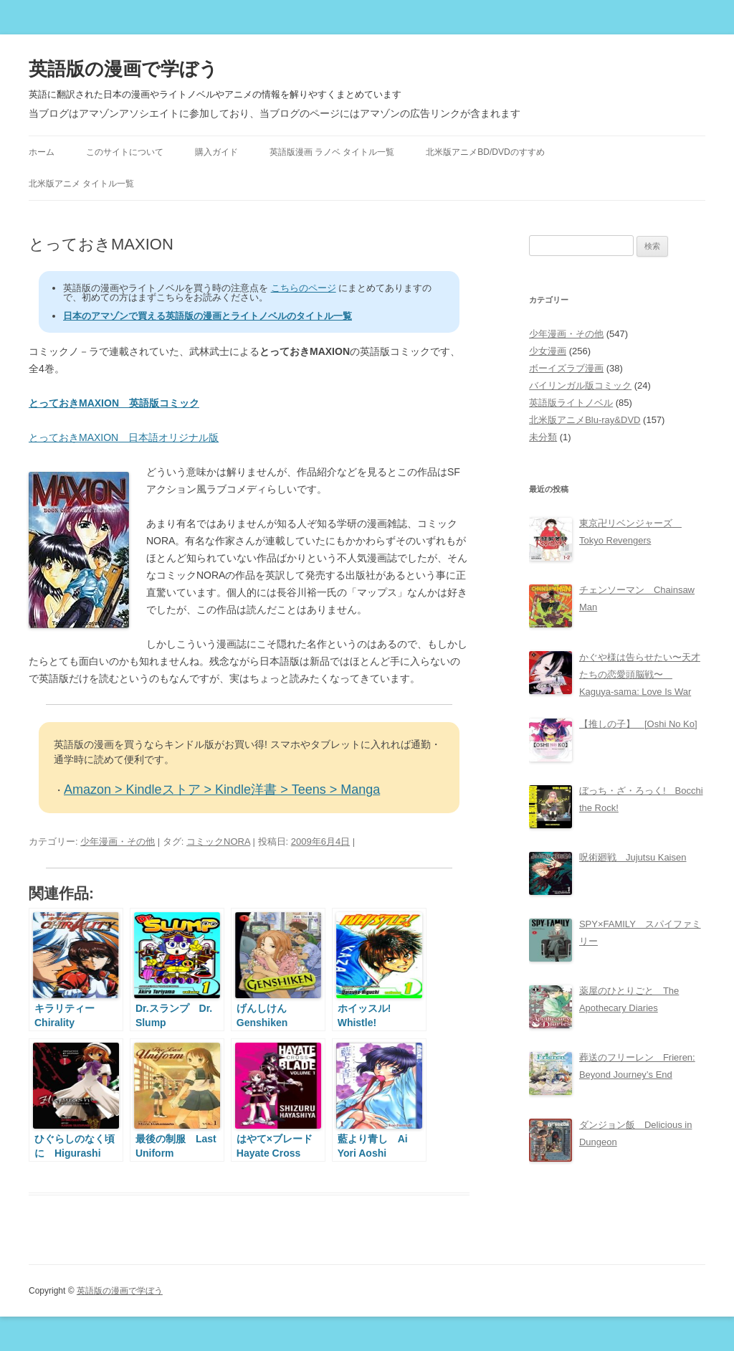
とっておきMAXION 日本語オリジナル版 (124, 437)
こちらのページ (303, 288)
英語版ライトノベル (571, 402)
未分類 (543, 437)
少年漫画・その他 (117, 841)
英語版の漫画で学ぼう (123, 69)
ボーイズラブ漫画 (566, 368)
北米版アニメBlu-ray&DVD (584, 419)
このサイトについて (124, 152)
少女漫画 (547, 351)
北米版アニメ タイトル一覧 (81, 184)
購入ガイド (216, 152)
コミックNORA (218, 841)
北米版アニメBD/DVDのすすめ (485, 152)
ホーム (41, 152)
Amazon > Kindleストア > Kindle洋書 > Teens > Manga (222, 789)
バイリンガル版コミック (580, 385)
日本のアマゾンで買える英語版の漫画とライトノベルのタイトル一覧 (207, 316)
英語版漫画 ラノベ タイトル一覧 (332, 152)
